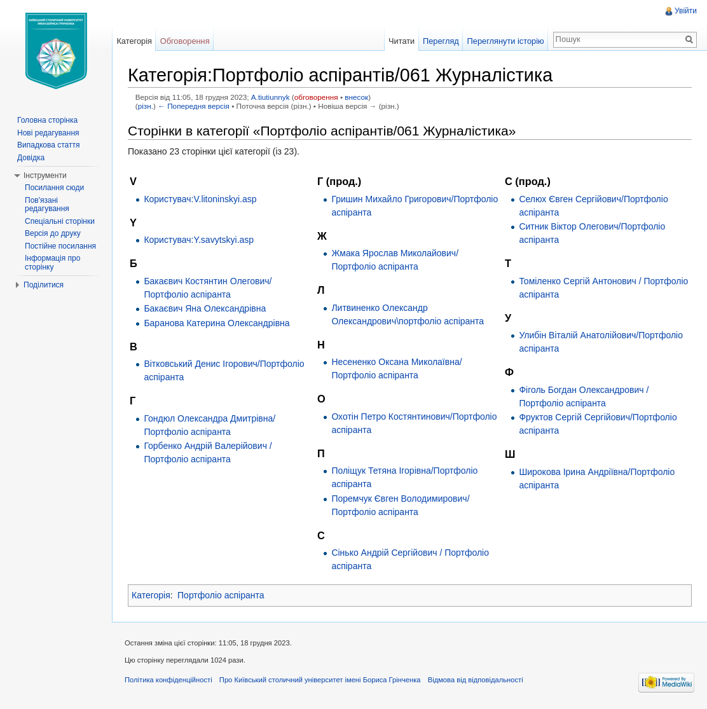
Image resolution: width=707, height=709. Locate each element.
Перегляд (441, 41)
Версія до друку (53, 233)
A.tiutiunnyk (270, 97)
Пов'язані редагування (47, 205)
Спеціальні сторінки (60, 221)
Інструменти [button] (45, 175)
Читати (401, 41)
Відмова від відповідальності (475, 680)
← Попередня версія (194, 106)
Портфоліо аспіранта (220, 595)
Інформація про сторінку (52, 263)
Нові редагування (48, 132)
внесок (356, 97)
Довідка (31, 157)
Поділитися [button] (44, 284)
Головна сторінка (47, 120)
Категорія (151, 595)
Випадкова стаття (48, 145)
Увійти (686, 10)
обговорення (316, 97)
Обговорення (185, 41)
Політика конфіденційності (168, 680)
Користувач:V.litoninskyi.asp (200, 199)
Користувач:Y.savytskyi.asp (199, 240)
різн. (145, 106)
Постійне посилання (60, 246)
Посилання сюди (54, 187)
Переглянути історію (505, 41)
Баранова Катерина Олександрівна (216, 323)
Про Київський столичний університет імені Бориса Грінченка (320, 680)
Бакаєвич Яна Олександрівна (205, 308)
